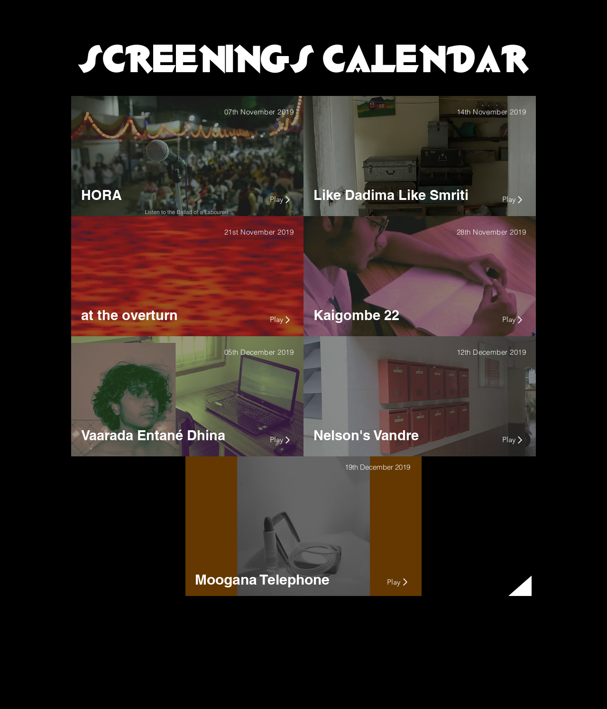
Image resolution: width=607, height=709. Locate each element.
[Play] (262, 199)
